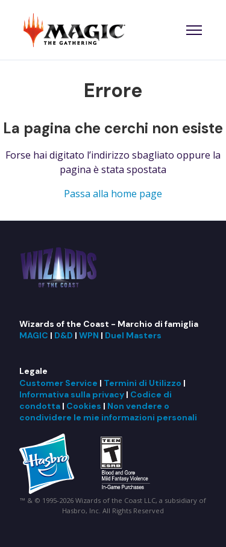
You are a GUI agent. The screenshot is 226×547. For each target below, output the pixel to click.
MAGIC (33, 335)
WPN (89, 335)
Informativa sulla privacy (71, 394)
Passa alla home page (113, 193)
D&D (63, 335)
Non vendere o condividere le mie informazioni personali (108, 411)
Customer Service (58, 383)
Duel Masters (133, 335)
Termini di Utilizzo (142, 383)
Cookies (83, 405)
